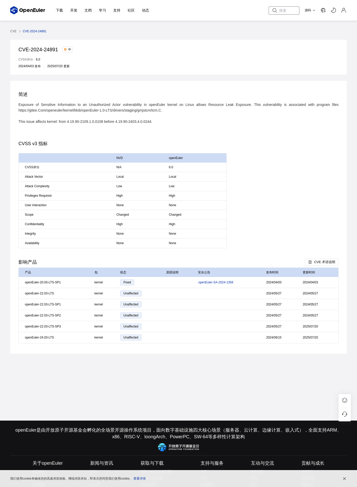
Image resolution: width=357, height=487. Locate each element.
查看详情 (139, 478)
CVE (13, 31)
